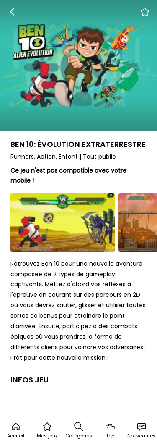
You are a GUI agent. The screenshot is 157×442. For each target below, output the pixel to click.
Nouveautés (141, 430)
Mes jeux (47, 430)
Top (110, 430)
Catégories (78, 430)
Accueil (15, 430)
